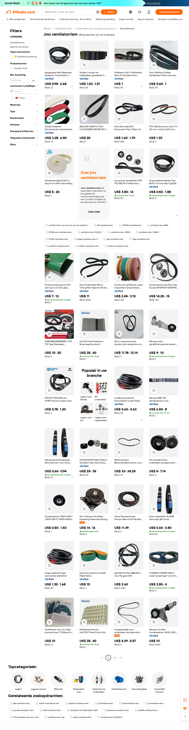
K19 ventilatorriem (103, 225)
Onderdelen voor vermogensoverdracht (95, 28)
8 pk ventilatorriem (129, 703)
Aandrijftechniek (63, 28)
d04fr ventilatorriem (50, 710)
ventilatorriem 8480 (157, 225)
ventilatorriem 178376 (119, 232)
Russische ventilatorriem (116, 710)
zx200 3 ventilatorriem (87, 246)
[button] (98, 12)
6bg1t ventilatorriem (81, 717)
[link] (185, 700)
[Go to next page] (121, 658)
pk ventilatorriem (154, 703)
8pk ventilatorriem (20, 703)
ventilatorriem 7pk (54, 717)
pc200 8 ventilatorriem (57, 246)
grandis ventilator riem (22, 710)
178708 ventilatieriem (130, 225)
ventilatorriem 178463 (147, 232)
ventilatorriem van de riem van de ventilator (67, 225)
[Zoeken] (109, 11)
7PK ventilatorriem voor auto (24, 717)
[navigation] (24, 343)
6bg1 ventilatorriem (139, 239)
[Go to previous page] (102, 658)
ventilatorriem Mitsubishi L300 (82, 710)
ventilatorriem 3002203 (109, 717)
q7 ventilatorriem (104, 703)
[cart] (140, 12)
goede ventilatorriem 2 (85, 239)
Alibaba (47, 28)
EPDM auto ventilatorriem (59, 232)
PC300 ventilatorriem (57, 239)
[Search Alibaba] (69, 12)
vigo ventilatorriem (113, 239)
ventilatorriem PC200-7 (90, 232)
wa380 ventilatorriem (146, 710)
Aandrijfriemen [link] (127, 28)
